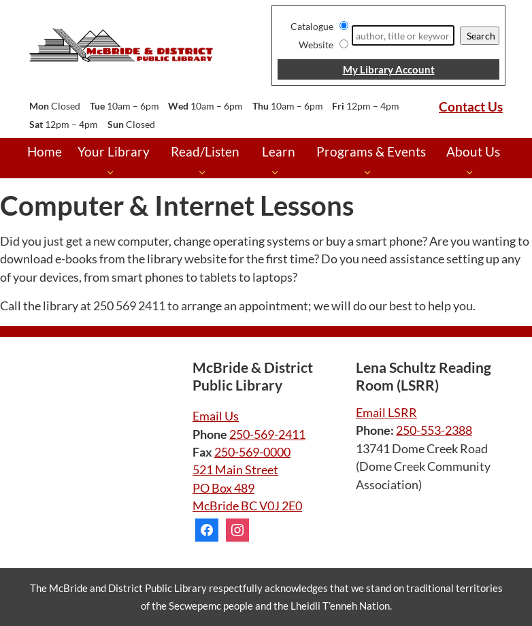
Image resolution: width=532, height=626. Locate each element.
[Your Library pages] (114, 172)
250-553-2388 (434, 430)
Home (44, 151)
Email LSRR (386, 413)
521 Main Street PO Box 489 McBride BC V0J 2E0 (247, 488)
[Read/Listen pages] (206, 172)
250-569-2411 (267, 434)
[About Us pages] (473, 172)
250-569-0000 (252, 452)
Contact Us (471, 106)
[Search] (403, 35)
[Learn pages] (278, 172)
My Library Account (389, 69)
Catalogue (311, 26)
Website (316, 44)
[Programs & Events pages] (371, 172)
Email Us (216, 416)
